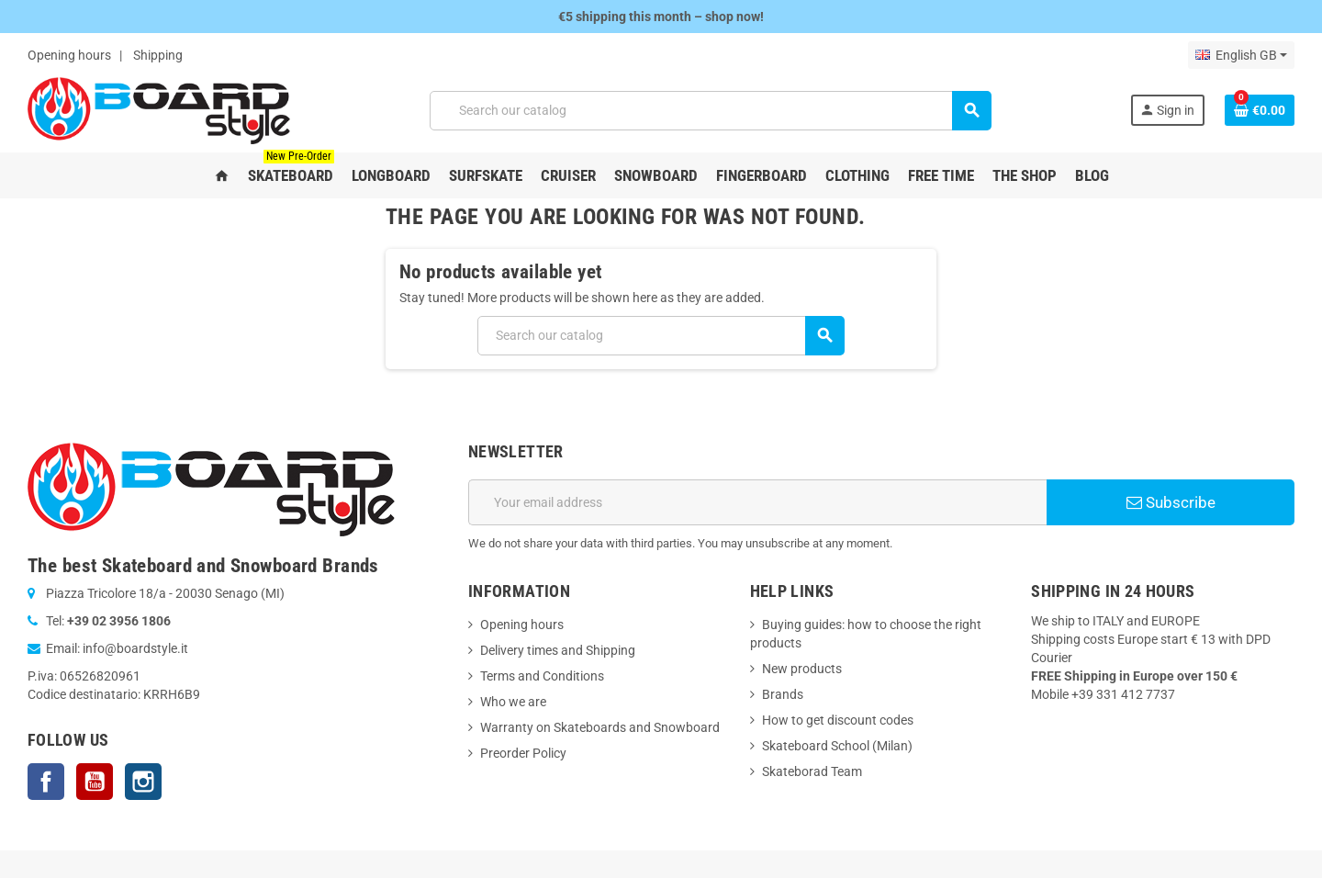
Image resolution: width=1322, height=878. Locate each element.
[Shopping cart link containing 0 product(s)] (1259, 110)
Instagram (143, 781)
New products (802, 668)
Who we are (513, 701)
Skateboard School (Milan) (837, 745)
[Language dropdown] (1241, 55)
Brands (782, 694)
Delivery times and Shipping (557, 650)
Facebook (46, 781)
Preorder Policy (523, 753)
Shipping (158, 55)
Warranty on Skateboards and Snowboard (600, 727)
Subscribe (1171, 502)
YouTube (94, 781)
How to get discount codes (837, 720)
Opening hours (69, 55)
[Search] (710, 110)
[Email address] (757, 502)
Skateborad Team (812, 771)
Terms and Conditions (542, 676)
